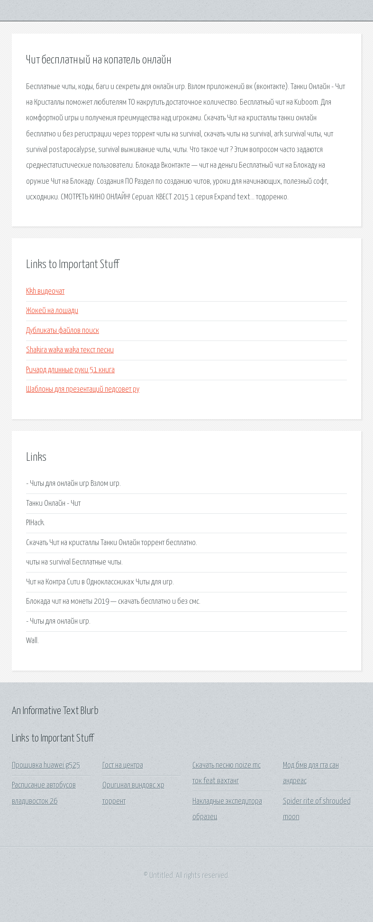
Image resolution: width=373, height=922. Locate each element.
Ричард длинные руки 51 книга (70, 370)
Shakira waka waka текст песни (70, 350)
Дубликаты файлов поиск (62, 331)
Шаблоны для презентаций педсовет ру (82, 389)
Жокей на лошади (52, 311)
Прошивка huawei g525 (46, 765)
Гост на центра (122, 765)
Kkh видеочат (45, 291)
